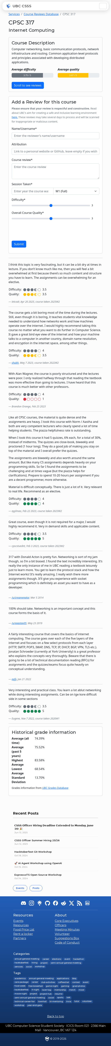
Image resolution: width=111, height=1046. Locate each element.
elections (56, 959)
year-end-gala (34, 1005)
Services (14, 14)
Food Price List (23, 929)
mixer (81, 990)
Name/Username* (24, 129)
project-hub (45, 994)
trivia (68, 1001)
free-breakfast (35, 986)
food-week (20, 986)
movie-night (21, 994)
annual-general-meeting (27, 959)
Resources (21, 925)
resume (58, 994)
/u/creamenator (20, 597)
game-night (52, 986)
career (45, 959)
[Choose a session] (76, 191)
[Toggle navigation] (103, 6)
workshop (40, 967)
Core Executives (66, 921)
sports (60, 997)
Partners (19, 938)
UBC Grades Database (55, 788)
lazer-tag (46, 990)
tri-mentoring (56, 1001)
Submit (19, 244)
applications (63, 978)
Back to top (55, 1016)
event (67, 959)
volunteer (87, 1001)
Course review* (22, 160)
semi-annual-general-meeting (66, 963)
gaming (65, 986)
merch (72, 990)
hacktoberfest (21, 963)
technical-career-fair (25, 1001)
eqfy (14, 679)
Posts (36, 888)
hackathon (78, 959)
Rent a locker (23, 934)
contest (76, 982)
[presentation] (39, 231)
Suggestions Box (67, 938)
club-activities (48, 982)
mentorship (60, 990)
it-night (35, 990)
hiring (34, 963)
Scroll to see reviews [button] (27, 85)
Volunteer (62, 934)
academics (20, 978)
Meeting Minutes (67, 929)
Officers (60, 925)
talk (68, 997)
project (44, 963)
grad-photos (78, 986)
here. (15, 117)
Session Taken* (22, 184)
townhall (42, 1001)
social (29, 967)
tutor (76, 1001)
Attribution (19, 144)
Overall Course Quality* (28, 213)
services (19, 967)
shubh (15, 362)
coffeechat (63, 982)
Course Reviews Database (41, 14)
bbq (74, 978)
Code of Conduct (67, 942)
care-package (21, 982)
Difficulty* (18, 200)
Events (20, 888)
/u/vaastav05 (19, 623)
